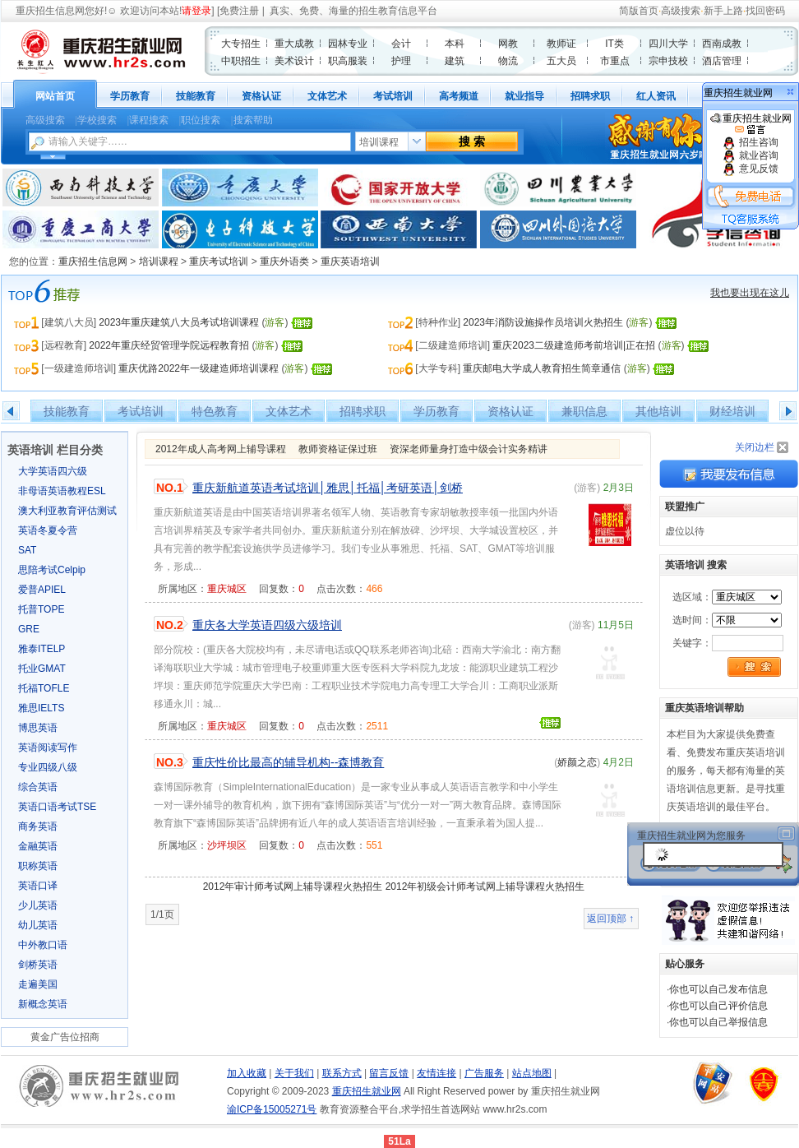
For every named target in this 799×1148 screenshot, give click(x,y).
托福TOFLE (43, 688)
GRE (28, 629)
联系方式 (342, 1073)
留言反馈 (389, 1073)
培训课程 (158, 261)
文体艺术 (327, 96)
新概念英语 (42, 1004)
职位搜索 (200, 120)
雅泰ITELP (41, 649)
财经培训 (732, 411)
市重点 (615, 61)
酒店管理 (721, 61)
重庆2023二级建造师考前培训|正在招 (573, 345)
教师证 (561, 43)
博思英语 (38, 728)
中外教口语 (42, 945)
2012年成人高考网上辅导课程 (220, 449)
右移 (788, 411)
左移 (11, 411)
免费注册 (239, 10)
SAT (27, 550)
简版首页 (638, 10)
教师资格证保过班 (337, 449)
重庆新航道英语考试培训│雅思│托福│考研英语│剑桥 (327, 487)
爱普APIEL (42, 589)
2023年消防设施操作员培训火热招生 (543, 322)
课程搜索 (149, 120)
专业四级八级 (47, 767)
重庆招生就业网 (751, 124)
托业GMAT (42, 668)
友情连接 (436, 1073)
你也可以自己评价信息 (718, 1005)
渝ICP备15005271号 (271, 1109)
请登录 (196, 10)
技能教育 (195, 96)
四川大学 (668, 43)
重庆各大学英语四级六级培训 (267, 625)
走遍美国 (38, 984)
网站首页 (55, 96)
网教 (508, 43)
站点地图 (532, 1073)
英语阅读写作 (47, 747)
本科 (454, 43)
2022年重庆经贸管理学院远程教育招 (169, 345)
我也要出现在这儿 (749, 293)
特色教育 (215, 411)
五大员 (561, 61)
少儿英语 (38, 905)
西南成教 (721, 43)
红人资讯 (656, 96)
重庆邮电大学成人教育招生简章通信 (542, 368)
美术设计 (294, 61)
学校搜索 (97, 120)
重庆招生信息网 (50, 10)
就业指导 (524, 96)
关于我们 (294, 1073)
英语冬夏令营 (47, 530)
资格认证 (261, 96)
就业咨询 (750, 155)
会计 (401, 43)
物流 (508, 61)
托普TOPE (41, 609)
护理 (401, 61)
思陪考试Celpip (51, 570)
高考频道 (458, 96)
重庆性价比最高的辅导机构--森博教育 (288, 762)
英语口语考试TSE (57, 806)
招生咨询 (750, 142)
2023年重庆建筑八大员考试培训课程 (179, 322)
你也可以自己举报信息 (718, 1022)
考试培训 (393, 96)
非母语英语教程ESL (62, 491)
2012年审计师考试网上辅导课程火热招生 (293, 886)
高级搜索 (680, 10)
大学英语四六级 (52, 471)
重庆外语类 (284, 261)
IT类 (614, 43)
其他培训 (658, 411)
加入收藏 (246, 1073)
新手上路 (723, 10)
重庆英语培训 (350, 261)
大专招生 (241, 43)
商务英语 (38, 826)
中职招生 (241, 61)
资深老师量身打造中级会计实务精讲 (468, 449)
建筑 (454, 61)
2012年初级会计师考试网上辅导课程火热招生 (485, 886)
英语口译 (38, 885)
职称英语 (38, 866)
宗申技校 (668, 61)
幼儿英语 (38, 925)
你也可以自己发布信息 (718, 989)
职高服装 (347, 61)
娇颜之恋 (577, 762)
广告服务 (484, 1073)
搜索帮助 (253, 120)
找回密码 (765, 10)
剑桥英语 (38, 964)
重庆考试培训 (218, 261)
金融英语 (38, 846)
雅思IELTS (41, 708)
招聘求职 (590, 96)
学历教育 (130, 96)
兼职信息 (584, 411)
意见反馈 (750, 168)
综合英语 (38, 787)
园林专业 (347, 43)
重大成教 (294, 43)
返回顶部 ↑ (610, 918)
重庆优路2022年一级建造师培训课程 (198, 368)
